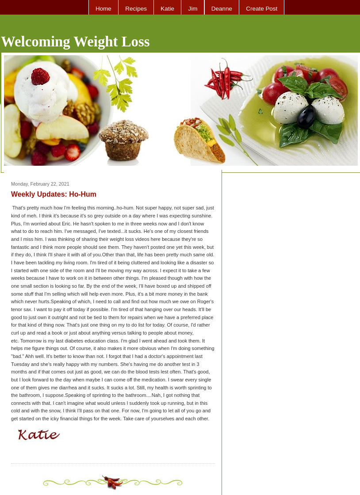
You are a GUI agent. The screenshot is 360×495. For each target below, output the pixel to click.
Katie (167, 8)
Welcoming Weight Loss (75, 42)
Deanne (221, 8)
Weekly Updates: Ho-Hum (53, 194)
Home (103, 8)
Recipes (136, 8)
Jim (192, 8)
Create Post (261, 8)
